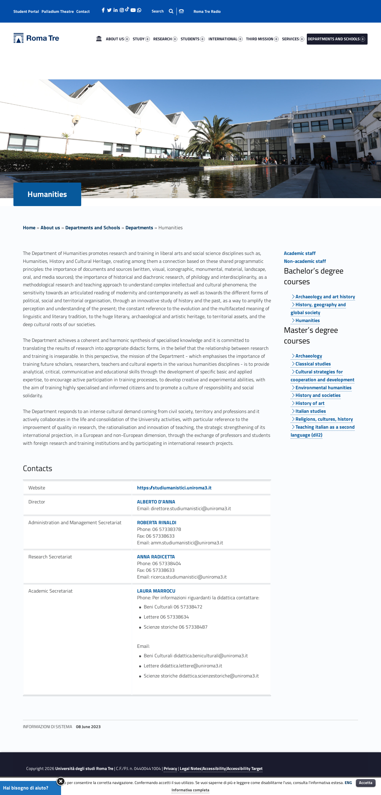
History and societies (318, 395)
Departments (139, 227)
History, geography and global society (318, 308)
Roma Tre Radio (207, 11)
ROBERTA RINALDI (156, 522)
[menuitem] (99, 38)
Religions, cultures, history (324, 419)
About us (50, 227)
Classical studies (313, 363)
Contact (83, 11)
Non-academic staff (305, 261)
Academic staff (300, 253)
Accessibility (214, 768)
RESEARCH (165, 39)
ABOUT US (117, 39)
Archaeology (309, 355)
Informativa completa (190, 790)
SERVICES (293, 39)
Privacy (170, 768)
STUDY (141, 39)
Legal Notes (190, 768)
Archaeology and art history (325, 296)
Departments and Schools (92, 227)
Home (99, 38)
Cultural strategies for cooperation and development (322, 375)
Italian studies (311, 411)
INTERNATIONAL (226, 39)
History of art (310, 403)
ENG (348, 782)
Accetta (365, 782)
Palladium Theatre (58, 11)
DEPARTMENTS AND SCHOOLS (336, 39)
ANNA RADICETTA (156, 556)
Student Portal (26, 11)
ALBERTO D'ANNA (156, 501)
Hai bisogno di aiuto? (25, 787)
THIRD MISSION (262, 39)
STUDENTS (193, 39)
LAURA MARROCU (156, 590)
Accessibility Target (245, 768)
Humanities (308, 320)
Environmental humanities (324, 387)
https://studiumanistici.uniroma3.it (174, 487)
